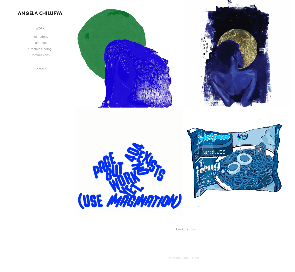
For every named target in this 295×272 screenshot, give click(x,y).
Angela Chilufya (40, 13)
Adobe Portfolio (190, 258)
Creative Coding (40, 48)
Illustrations (40, 36)
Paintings (40, 42)
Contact (40, 69)
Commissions (40, 55)
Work (40, 28)
